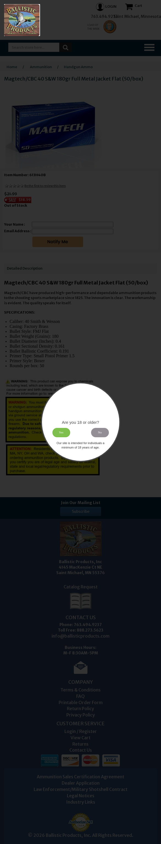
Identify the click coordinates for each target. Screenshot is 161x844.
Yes (61, 432)
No (100, 432)
